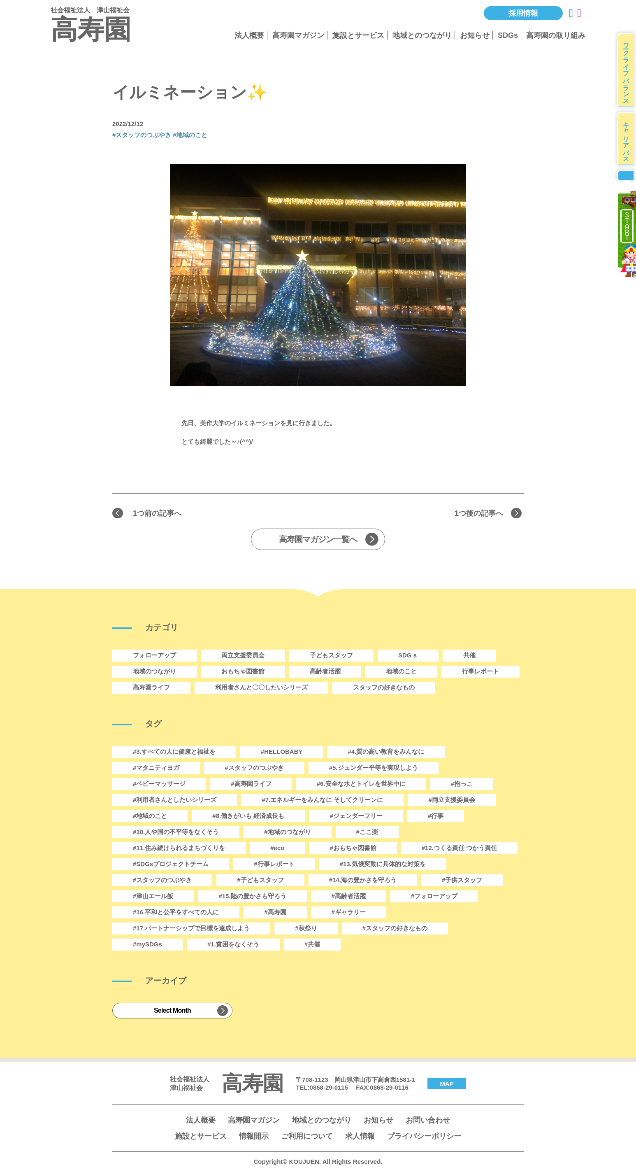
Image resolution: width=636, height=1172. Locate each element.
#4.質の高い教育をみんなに (386, 752)
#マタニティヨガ (156, 768)
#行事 (435, 816)
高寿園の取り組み (555, 35)
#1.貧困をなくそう (233, 944)
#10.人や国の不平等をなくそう (176, 832)
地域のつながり (154, 672)
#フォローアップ (434, 896)
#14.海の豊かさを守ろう (363, 880)
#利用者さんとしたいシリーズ (174, 800)
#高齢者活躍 (349, 896)
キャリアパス (627, 144)
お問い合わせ (428, 1121)
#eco (277, 848)
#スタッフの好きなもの (394, 928)
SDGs (508, 35)
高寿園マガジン (298, 35)
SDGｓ (408, 655)
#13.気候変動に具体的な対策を (383, 864)
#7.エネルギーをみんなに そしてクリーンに (322, 800)
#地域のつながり (287, 832)
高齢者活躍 (325, 672)
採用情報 (523, 13)
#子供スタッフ (462, 880)
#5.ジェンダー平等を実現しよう (373, 768)
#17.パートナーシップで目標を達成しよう (191, 928)
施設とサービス (358, 35)
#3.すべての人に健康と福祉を (174, 752)
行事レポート (480, 672)
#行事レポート (274, 864)
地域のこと (401, 672)
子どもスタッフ (331, 655)
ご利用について (307, 1137)
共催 (469, 655)
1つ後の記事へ (476, 513)
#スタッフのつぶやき (141, 134)
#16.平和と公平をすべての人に (176, 912)
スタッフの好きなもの (384, 688)
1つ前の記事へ (160, 513)
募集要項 (626, 185)
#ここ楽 (367, 832)
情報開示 (254, 1137)
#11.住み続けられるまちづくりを (179, 848)
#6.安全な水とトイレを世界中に (361, 784)
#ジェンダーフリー (356, 816)
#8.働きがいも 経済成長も (248, 816)
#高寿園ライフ (251, 784)
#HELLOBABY (282, 752)
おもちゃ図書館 (243, 672)
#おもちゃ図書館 (353, 848)
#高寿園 (275, 912)
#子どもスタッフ (260, 880)
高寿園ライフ (151, 688)
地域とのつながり (422, 35)
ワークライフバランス (627, 71)
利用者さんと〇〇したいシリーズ (261, 688)
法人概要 (249, 35)
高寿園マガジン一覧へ (318, 540)
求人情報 (360, 1137)
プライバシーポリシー (424, 1137)
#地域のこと (190, 134)
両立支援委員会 (243, 655)
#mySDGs (147, 944)
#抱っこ (462, 784)
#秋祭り (306, 928)
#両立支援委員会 (451, 800)
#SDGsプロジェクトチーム (171, 864)
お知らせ (475, 35)
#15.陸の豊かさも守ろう (252, 896)
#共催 (312, 944)
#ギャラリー (349, 912)
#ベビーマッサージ (159, 784)
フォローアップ (154, 655)
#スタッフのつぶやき (162, 880)
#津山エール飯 (153, 896)
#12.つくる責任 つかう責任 (459, 848)
